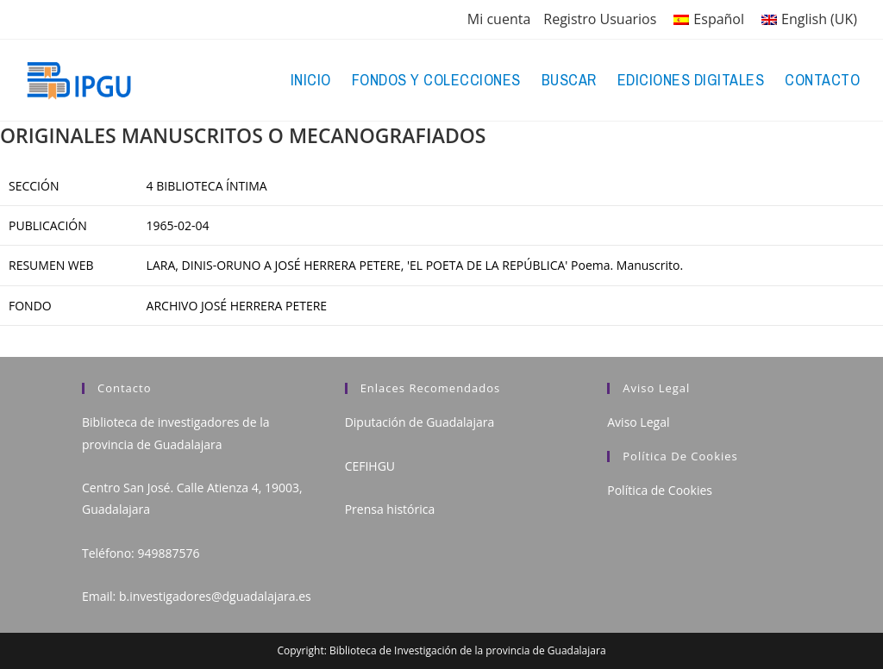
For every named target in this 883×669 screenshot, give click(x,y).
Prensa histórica (390, 509)
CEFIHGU (370, 466)
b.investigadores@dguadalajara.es (215, 596)
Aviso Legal (638, 422)
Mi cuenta (498, 18)
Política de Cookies (659, 490)
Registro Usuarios (599, 18)
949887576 (168, 553)
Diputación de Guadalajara (420, 422)
